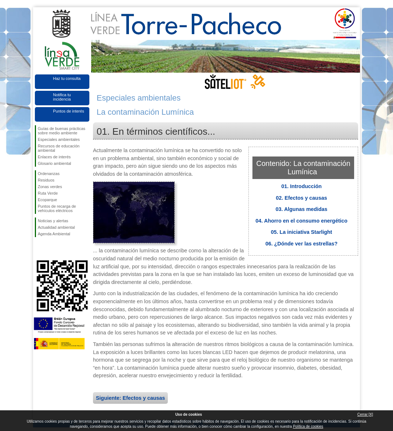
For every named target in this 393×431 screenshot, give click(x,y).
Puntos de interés (68, 111)
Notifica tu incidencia (62, 97)
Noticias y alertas (53, 221)
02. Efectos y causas (301, 198)
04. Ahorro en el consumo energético (302, 221)
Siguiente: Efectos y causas (130, 398)
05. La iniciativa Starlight (301, 232)
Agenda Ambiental (54, 234)
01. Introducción (301, 186)
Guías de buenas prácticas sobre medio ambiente (61, 130)
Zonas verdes (50, 186)
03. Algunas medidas (302, 209)
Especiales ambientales (59, 139)
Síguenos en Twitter (51, 248)
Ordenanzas (49, 173)
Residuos (46, 180)
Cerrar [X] (365, 414)
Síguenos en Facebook (39, 248)
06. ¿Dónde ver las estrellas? (301, 244)
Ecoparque (47, 200)
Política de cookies (308, 426)
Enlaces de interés (54, 157)
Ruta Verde (48, 193)
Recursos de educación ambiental (59, 148)
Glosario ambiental (54, 163)
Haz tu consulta (67, 78)
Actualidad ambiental (56, 227)
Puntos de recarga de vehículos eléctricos (57, 208)
